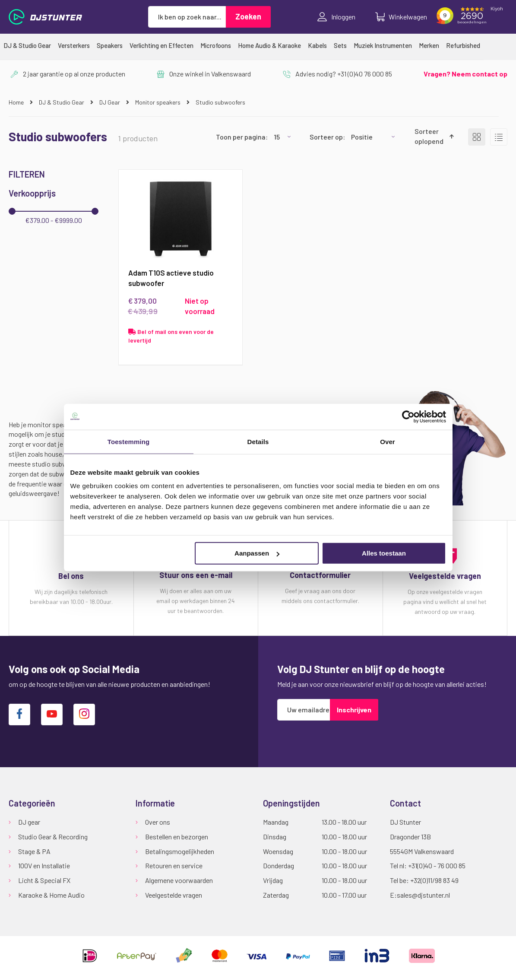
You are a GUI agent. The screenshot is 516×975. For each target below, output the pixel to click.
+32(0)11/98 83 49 (434, 881)
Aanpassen (256, 553)
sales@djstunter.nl (423, 895)
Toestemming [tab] (129, 441)
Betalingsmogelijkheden (179, 851)
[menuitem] (27, 45)
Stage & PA (34, 851)
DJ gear (29, 822)
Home (17, 102)
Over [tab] (387, 441)
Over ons (157, 822)
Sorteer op (326, 137)
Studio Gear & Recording (53, 836)
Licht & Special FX (44, 881)
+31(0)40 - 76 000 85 (436, 866)
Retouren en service (174, 866)
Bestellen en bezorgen (176, 836)
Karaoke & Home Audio (51, 895)
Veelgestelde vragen (173, 895)
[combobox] (187, 17)
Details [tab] (258, 441)
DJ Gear (110, 102)
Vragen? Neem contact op (465, 74)
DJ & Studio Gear (62, 102)
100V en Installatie (44, 866)
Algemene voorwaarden (179, 881)
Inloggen (336, 17)
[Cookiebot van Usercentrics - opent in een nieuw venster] (408, 416)
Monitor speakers (158, 102)
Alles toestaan (384, 553)
